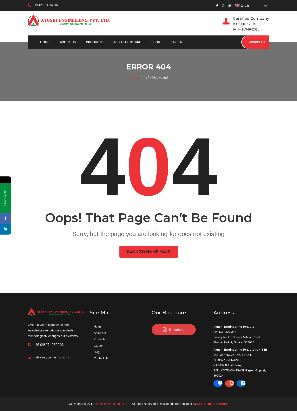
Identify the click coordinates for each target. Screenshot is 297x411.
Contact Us (101, 358)
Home (45, 42)
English (243, 5)
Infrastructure (127, 42)
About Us (68, 42)
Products (94, 42)
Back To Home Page (148, 252)
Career (176, 42)
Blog (155, 42)
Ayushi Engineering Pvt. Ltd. (112, 403)
